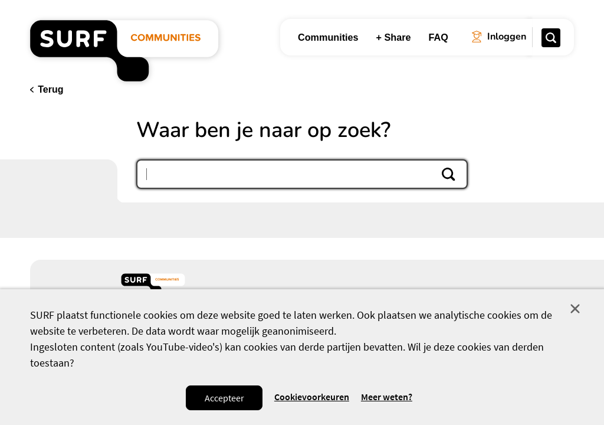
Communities (328, 37)
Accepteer (224, 398)
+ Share (393, 37)
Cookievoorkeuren (311, 397)
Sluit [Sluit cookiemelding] (575, 308)
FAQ (438, 37)
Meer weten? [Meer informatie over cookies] (386, 397)
